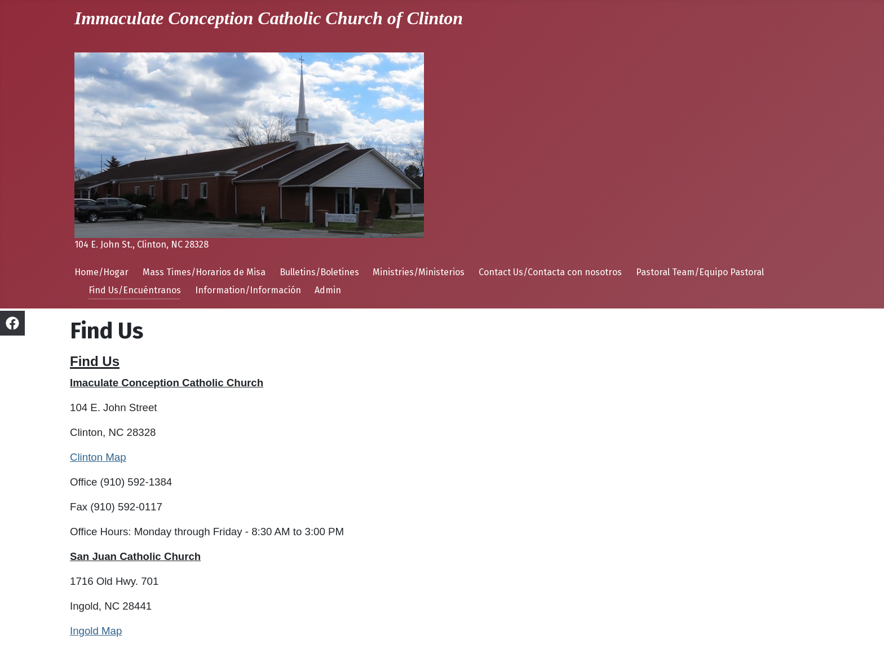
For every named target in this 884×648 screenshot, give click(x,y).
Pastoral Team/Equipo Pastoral (700, 272)
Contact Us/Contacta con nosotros (550, 272)
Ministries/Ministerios (419, 272)
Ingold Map (96, 631)
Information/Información (248, 290)
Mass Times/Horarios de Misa (204, 272)
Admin (328, 290)
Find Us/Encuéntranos (135, 290)
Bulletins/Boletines (319, 272)
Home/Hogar (101, 272)
